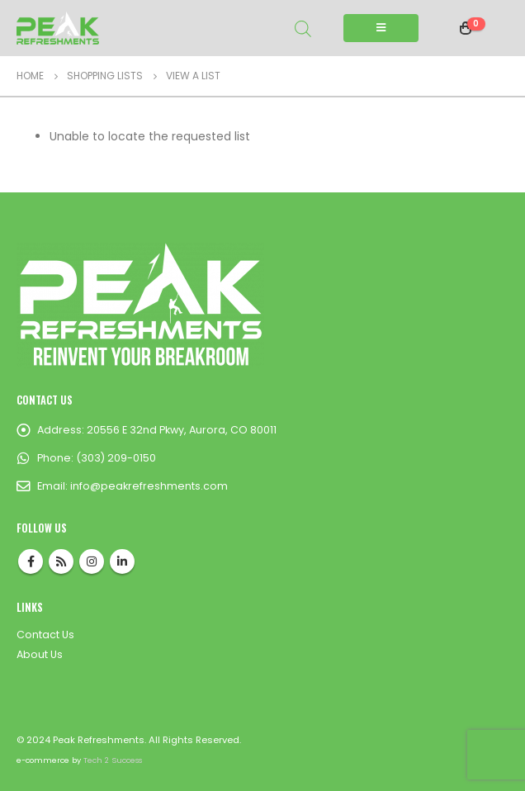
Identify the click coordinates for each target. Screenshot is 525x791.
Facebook (30, 561)
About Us (40, 654)
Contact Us (45, 635)
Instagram (91, 561)
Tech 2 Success (112, 760)
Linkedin (122, 561)
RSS (61, 561)
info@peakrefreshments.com (149, 486)
